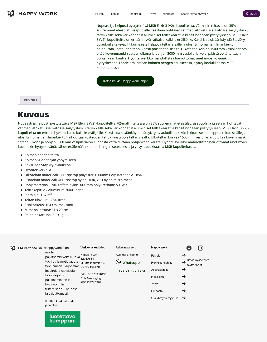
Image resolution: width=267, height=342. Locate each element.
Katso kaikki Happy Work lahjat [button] (125, 81)
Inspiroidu (136, 14)
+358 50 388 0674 (130, 271)
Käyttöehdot (194, 265)
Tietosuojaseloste (197, 260)
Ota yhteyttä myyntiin (194, 14)
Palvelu (100, 14)
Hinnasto (168, 14)
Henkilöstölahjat (161, 263)
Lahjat (115, 14)
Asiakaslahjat (159, 270)
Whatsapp (131, 262)
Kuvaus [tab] (30, 100)
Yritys (152, 14)
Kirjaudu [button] (251, 13)
